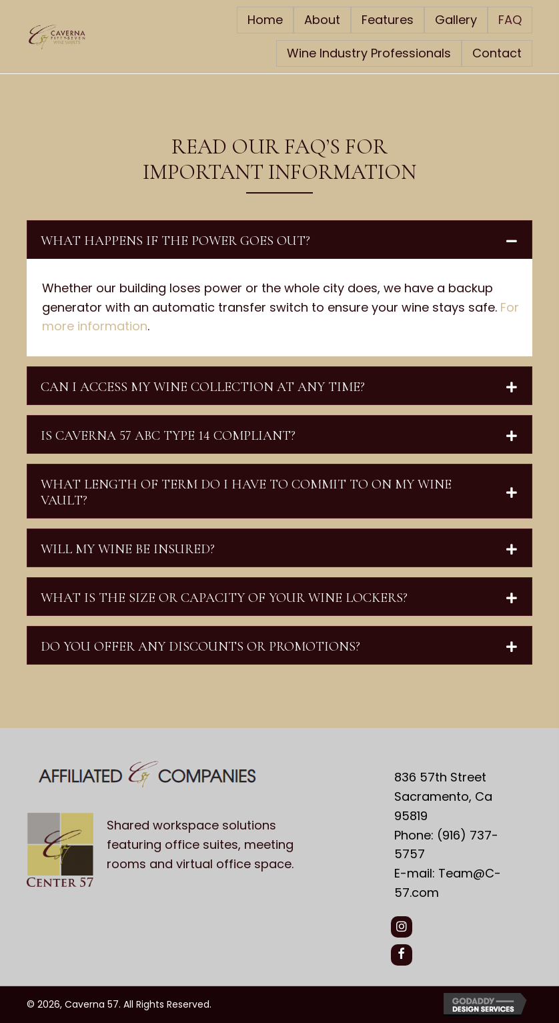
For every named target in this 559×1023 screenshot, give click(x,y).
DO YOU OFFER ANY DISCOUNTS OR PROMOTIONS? (200, 647)
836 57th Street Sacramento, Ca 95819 (443, 796)
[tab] (279, 239)
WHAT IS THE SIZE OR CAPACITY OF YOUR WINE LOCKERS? (224, 598)
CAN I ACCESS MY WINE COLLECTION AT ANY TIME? (203, 387)
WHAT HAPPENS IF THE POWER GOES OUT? (175, 241)
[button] (401, 927)
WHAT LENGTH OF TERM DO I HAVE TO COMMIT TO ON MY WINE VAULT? (246, 492)
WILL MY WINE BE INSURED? (128, 549)
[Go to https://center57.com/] (197, 848)
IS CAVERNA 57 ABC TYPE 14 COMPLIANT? (168, 436)
